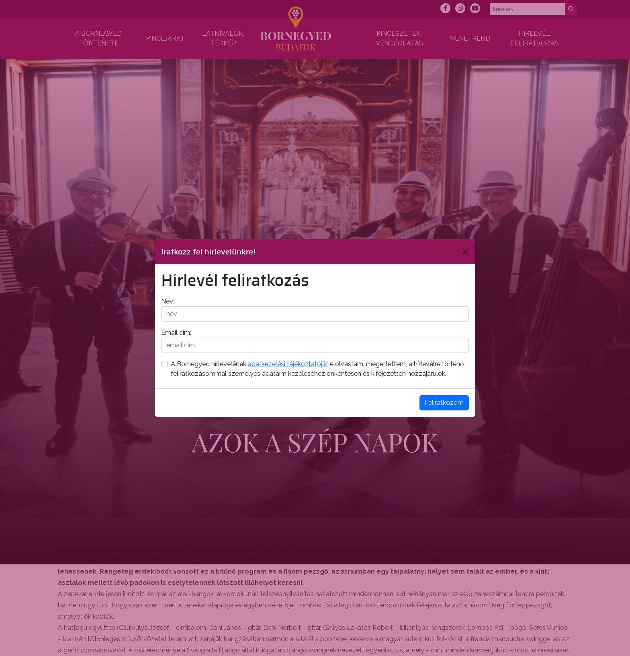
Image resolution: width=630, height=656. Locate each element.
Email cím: (176, 332)
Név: (167, 301)
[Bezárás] (465, 251)
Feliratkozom (444, 402)
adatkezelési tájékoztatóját (288, 364)
